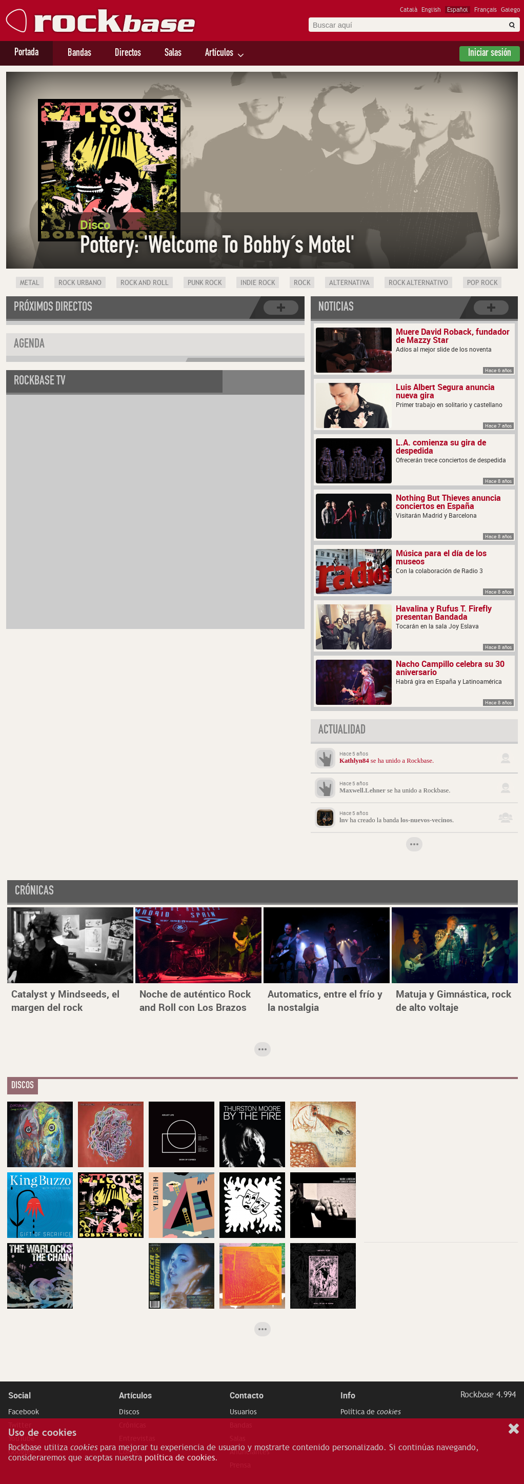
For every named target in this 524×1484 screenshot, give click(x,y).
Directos (128, 54)
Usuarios (243, 1411)
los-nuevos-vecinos (426, 820)
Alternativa (349, 283)
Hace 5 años (353, 753)
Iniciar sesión (489, 54)
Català (408, 9)
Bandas (79, 54)
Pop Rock (482, 283)
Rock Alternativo (418, 283)
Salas (173, 54)
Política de (370, 1411)
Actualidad (342, 731)
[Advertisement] (441, 1166)
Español (457, 9)
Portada (26, 53)
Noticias (336, 308)
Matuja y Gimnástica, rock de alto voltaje (453, 1000)
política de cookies (180, 1458)
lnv (343, 820)
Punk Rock (204, 283)
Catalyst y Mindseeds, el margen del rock (65, 1000)
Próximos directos (53, 308)
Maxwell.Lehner (362, 790)
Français (485, 9)
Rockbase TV (40, 382)
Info (347, 1395)
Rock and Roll (144, 283)
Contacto (247, 1395)
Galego (510, 9)
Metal (29, 283)
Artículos (219, 54)
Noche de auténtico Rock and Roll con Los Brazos (195, 1000)
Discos (129, 1411)
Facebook (23, 1411)
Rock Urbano (80, 283)
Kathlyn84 (354, 760)
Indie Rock (257, 283)
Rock (302, 283)
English (431, 9)
